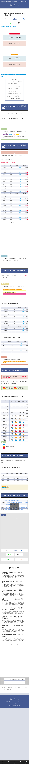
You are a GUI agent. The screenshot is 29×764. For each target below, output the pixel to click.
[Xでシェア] (5, 18)
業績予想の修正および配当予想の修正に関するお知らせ (14, 595)
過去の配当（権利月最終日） (13, 88)
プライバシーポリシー (21, 757)
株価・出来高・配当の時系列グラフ (14, 83)
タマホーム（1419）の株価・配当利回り (15, 81)
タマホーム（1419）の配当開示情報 (14, 98)
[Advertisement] (14, 270)
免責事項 (15, 759)
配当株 (3, 600)
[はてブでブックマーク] (23, 18)
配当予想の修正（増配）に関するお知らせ (12, 591)
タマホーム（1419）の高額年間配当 (14, 86)
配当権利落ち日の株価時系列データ (14, 93)
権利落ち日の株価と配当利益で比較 (14, 91)
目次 (13, 79)
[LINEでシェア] (10, 22)
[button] (19, 22)
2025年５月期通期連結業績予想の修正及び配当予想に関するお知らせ (16, 588)
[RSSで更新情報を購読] (21, 645)
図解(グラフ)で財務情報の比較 (13, 96)
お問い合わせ (8, 757)
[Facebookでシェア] (14, 18)
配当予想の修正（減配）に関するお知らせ (12, 586)
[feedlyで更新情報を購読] (7, 645)
